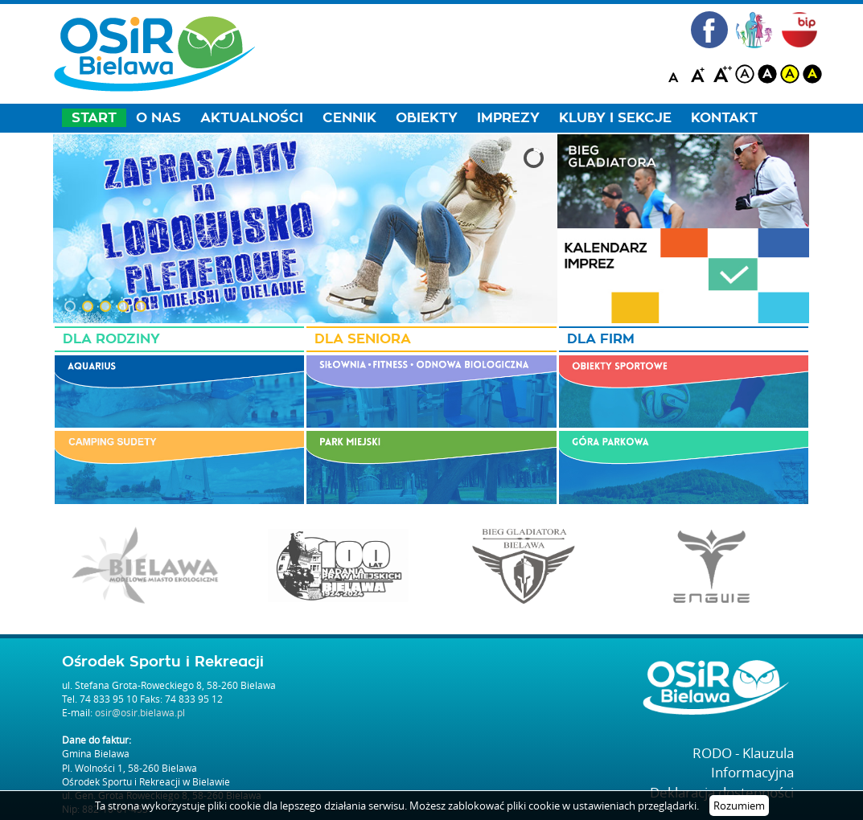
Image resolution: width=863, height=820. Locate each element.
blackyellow (812, 74)
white (744, 74)
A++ (722, 74)
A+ (699, 74)
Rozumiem (739, 805)
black (767, 74)
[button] (70, 306)
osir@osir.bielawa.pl (140, 712)
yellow (789, 74)
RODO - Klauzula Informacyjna (743, 762)
